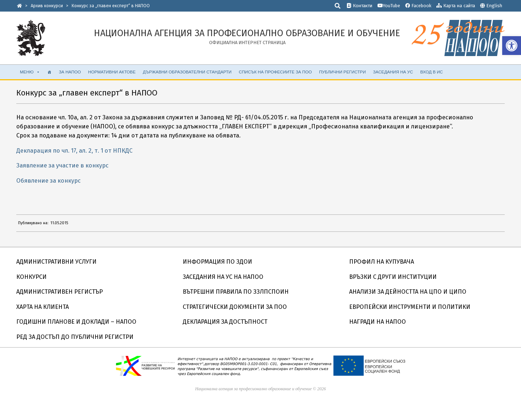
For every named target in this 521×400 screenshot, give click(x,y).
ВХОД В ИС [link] (431, 71)
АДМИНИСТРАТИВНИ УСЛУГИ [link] (56, 261)
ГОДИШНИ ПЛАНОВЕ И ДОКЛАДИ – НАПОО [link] (76, 321)
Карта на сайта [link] (455, 5)
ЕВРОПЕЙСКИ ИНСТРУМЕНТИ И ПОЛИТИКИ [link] (409, 306)
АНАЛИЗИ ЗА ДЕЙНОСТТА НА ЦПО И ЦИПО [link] (407, 291)
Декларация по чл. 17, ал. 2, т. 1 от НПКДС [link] (74, 150)
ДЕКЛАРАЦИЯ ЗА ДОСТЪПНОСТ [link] (225, 321)
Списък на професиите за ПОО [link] (275, 71)
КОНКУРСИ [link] (31, 276)
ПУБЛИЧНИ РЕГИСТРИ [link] (342, 71)
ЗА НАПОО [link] (70, 71)
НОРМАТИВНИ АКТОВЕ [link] (112, 71)
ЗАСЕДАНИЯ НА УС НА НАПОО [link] (223, 276)
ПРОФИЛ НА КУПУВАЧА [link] (381, 261)
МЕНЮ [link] (30, 72)
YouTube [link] (388, 5)
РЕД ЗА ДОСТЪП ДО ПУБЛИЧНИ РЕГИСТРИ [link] (75, 336)
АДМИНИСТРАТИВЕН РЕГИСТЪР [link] (59, 291)
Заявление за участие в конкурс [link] (62, 165)
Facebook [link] (418, 5)
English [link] (494, 5)
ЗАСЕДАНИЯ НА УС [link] (393, 71)
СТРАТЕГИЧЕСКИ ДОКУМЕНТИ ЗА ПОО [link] (235, 306)
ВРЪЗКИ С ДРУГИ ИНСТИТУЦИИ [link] (393, 276)
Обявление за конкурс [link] (48, 180)
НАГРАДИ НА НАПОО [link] (377, 321)
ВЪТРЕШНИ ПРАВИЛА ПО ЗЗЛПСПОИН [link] (236, 291)
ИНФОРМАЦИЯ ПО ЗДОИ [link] (217, 261)
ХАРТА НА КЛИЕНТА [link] (42, 306)
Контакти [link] (359, 5)
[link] (511, 45)
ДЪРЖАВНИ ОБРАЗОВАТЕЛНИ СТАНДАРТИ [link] (187, 71)
